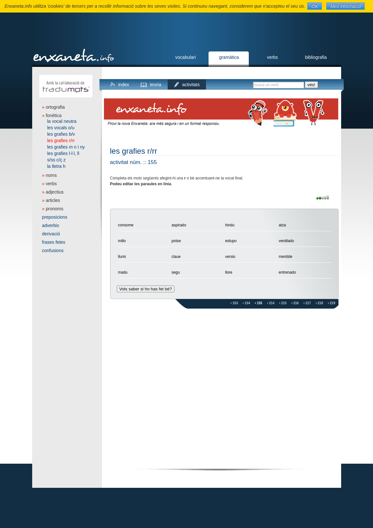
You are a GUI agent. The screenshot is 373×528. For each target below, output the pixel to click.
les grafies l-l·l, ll (63, 153)
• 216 (295, 303)
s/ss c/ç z (56, 159)
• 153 (234, 303)
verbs (272, 57)
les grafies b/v (61, 134)
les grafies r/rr (61, 140)
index (123, 84)
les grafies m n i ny (66, 147)
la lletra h (56, 166)
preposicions (55, 217)
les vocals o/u (61, 127)
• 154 (246, 303)
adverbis (50, 225)
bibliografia (316, 57)
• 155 (258, 303)
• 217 (307, 303)
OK (314, 6)
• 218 (319, 303)
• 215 (282, 303)
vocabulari (185, 57)
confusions (53, 250)
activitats (191, 84)
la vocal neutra (62, 121)
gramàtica (229, 57)
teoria (155, 84)
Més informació (345, 6)
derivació (51, 233)
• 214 (271, 303)
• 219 (331, 303)
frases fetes (53, 242)
